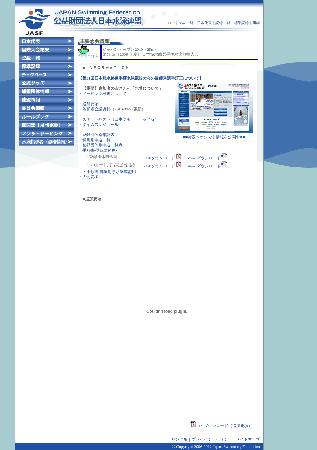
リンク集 (180, 439)
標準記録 (241, 23)
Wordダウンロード (207, 158)
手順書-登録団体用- (99, 150)
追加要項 (90, 104)
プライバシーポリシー (212, 439)
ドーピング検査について (104, 93)
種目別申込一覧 (96, 140)
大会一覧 (185, 23)
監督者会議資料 (96, 109)
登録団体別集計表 (98, 134)
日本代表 (204, 23)
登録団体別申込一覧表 (102, 145)
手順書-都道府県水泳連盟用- (111, 171)
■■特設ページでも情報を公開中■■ (214, 135)
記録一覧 (222, 23)
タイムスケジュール (100, 124)
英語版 (149, 119)
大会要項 (90, 176)
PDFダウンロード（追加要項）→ (223, 425)
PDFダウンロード (162, 158)
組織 (256, 23)
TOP (171, 23)
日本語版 (123, 119)
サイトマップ (248, 439)
